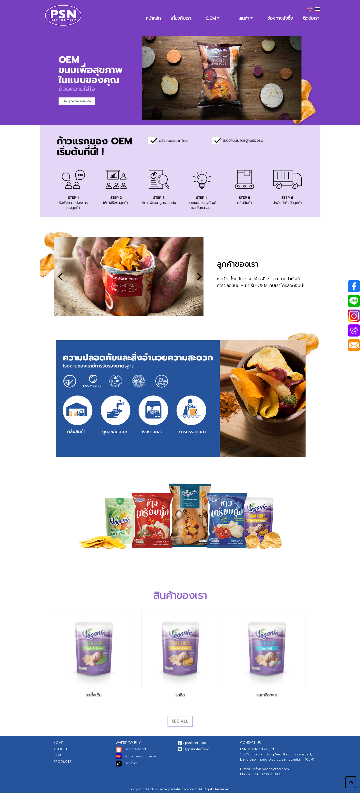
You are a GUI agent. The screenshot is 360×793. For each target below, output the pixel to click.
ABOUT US (61, 749)
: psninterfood (131, 749)
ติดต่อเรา (311, 18)
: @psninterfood (193, 749)
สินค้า (244, 18)
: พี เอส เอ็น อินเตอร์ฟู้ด (136, 756)
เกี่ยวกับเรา (181, 18)
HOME (58, 742)
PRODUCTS (62, 761)
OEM (211, 18)
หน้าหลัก (153, 18)
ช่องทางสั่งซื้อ (280, 18)
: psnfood (127, 763)
